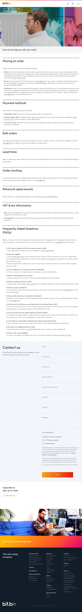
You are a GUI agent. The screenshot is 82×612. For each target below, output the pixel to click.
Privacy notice (68, 584)
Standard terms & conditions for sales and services (70, 588)
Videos (48, 568)
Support (9, 8)
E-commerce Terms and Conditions (46, 197)
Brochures (32, 576)
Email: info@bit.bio (69, 560)
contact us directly (18, 83)
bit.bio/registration (47, 250)
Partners (48, 582)
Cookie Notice (53, 455)
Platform (31, 567)
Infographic (49, 560)
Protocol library (33, 578)
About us (48, 577)
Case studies (50, 557)
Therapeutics (33, 570)
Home (4, 8)
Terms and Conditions (23, 197)
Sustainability (50, 579)
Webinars (49, 572)
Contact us (67, 555)
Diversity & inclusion (69, 575)
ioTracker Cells (33, 562)
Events (48, 597)
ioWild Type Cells (34, 555)
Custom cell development (36, 564)
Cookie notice (67, 573)
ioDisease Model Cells (35, 557)
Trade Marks (50, 605)
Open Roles (49, 587)
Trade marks (67, 591)
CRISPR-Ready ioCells (35, 560)
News (48, 595)
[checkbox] (60, 440)
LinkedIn (66, 565)
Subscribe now (10, 495)
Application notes (51, 555)
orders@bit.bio (40, 81)
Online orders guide (19, 78)
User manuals (33, 580)
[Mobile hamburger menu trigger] (78, 3)
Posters (48, 562)
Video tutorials (50, 570)
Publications (49, 564)
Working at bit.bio (51, 589)
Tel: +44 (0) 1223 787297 (70, 557)
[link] (73, 3)
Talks (47, 566)
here (75, 90)
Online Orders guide (28, 284)
